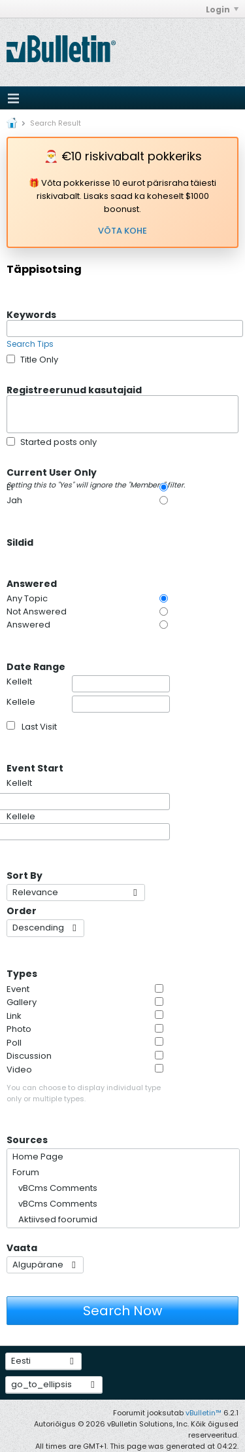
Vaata (22, 1247)
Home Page (37, 1156)
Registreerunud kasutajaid (74, 389)
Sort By (24, 875)
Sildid (20, 542)
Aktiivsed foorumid (54, 1219)
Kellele (88, 704)
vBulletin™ (203, 1413)
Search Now (122, 1310)
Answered (32, 583)
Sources (27, 1139)
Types (22, 973)
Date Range (36, 666)
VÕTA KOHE (122, 230)
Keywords (31, 314)
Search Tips (30, 343)
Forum (25, 1172)
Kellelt (88, 683)
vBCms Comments (54, 1188)
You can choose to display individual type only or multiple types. (84, 1093)
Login (222, 9)
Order (22, 910)
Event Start (35, 767)
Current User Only (96, 472)
